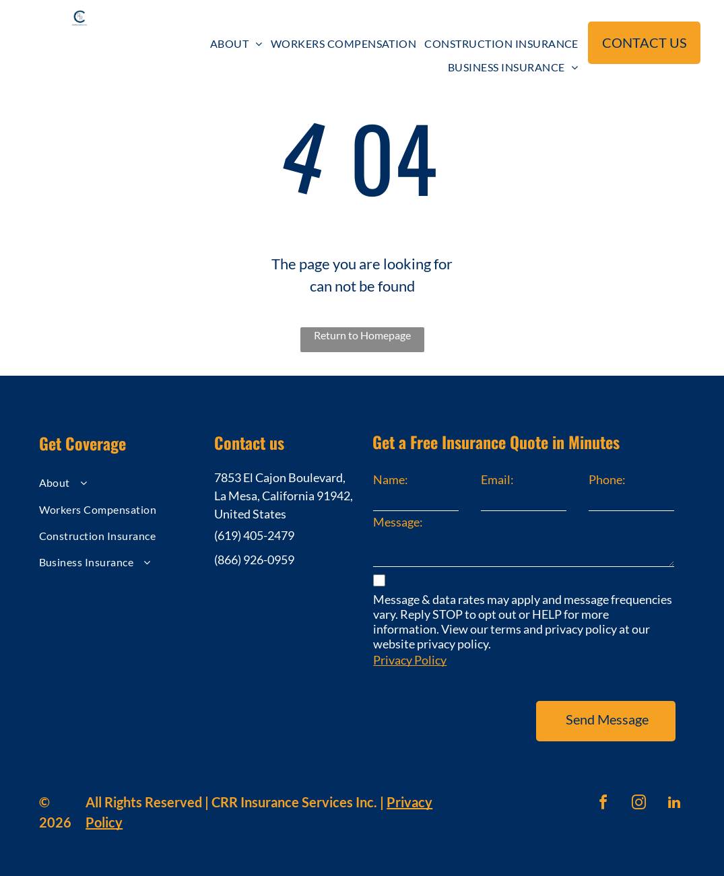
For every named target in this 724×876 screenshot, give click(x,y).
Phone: (607, 479)
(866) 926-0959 (254, 559)
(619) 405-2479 (254, 535)
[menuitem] (236, 43)
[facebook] (603, 804)
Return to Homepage (362, 335)
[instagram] (638, 804)
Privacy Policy (410, 659)
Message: (398, 521)
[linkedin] (674, 804)
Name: (390, 479)
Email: (497, 479)
